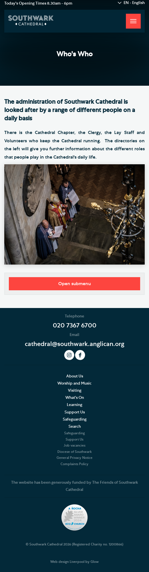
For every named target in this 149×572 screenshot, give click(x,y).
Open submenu (74, 283)
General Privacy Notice (74, 457)
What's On (74, 398)
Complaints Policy (74, 464)
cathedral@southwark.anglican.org (74, 344)
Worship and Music (74, 383)
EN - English (134, 3)
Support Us (75, 412)
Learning (74, 405)
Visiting (74, 391)
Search (75, 427)
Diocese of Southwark (74, 451)
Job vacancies (74, 445)
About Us (74, 376)
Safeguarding (74, 419)
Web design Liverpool (67, 561)
